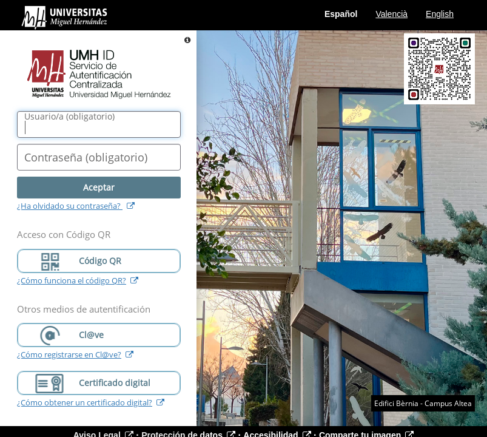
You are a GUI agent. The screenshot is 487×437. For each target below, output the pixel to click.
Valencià (391, 14)
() (69, 116)
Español (340, 14)
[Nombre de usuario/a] (99, 124)
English (440, 14)
